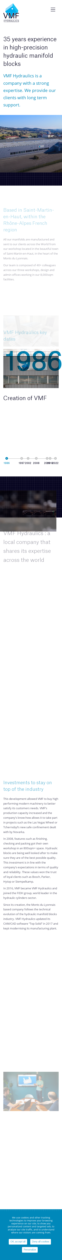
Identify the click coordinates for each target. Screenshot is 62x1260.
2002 (28, 463)
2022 (55, 463)
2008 (36, 463)
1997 (22, 463)
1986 (7, 463)
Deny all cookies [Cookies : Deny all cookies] (40, 1242)
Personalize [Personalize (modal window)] (30, 1250)
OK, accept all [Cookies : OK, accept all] (17, 1242)
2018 (50, 463)
